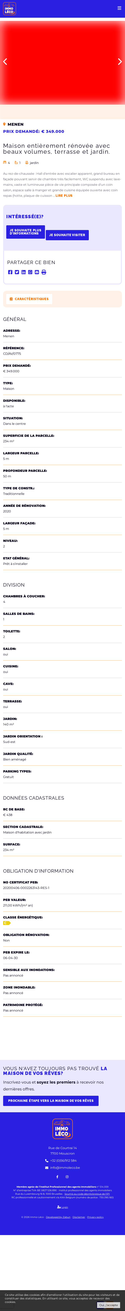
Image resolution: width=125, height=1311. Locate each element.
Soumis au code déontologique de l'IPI (87, 1269)
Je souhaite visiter (67, 235)
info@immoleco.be (62, 1243)
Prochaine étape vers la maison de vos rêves (51, 1177)
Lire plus (64, 196)
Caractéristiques (32, 299)
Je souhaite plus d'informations (25, 231)
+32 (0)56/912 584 (61, 1236)
